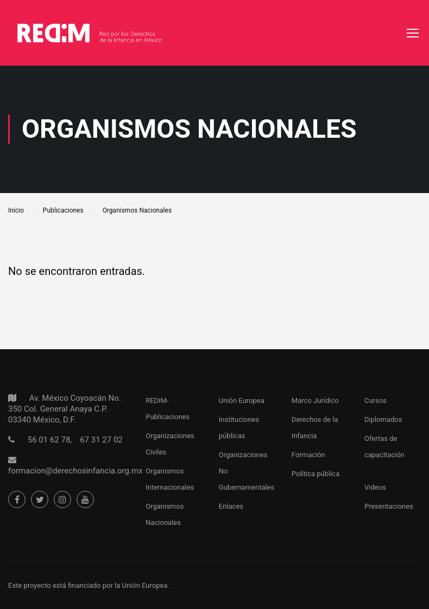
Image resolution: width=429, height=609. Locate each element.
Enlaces (231, 506)
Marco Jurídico (315, 400)
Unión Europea (241, 400)
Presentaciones (388, 506)
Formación (308, 455)
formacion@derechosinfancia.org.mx (75, 471)
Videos (375, 487)
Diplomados (383, 419)
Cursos (375, 400)
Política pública (315, 474)
